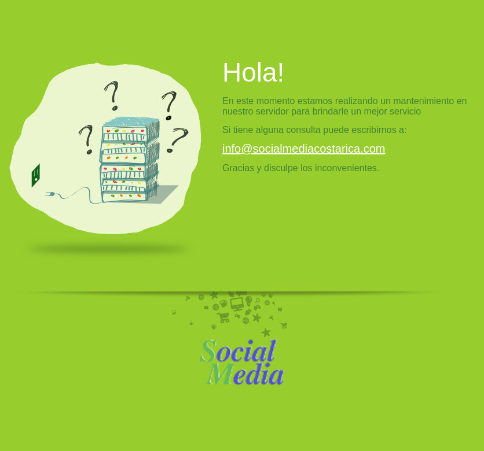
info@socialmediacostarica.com (304, 148)
